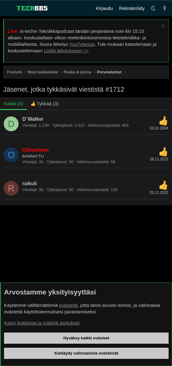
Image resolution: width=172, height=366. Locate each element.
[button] (153, 8)
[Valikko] (8, 8)
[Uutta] (165, 8)
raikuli (29, 183)
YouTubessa (82, 44)
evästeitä (68, 305)
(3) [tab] (13, 103)
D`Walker (33, 119)
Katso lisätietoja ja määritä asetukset (41, 322)
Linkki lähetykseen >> (66, 50)
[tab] (44, 103)
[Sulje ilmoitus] (162, 26)
